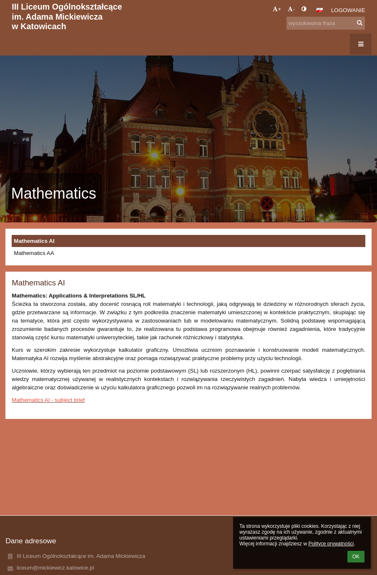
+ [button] (277, 9)
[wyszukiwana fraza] (325, 23)
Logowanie (348, 10)
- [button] (291, 9)
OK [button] (355, 557)
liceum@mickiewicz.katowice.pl (55, 568)
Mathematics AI (34, 241)
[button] (319, 10)
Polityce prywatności (331, 544)
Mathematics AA (34, 253)
